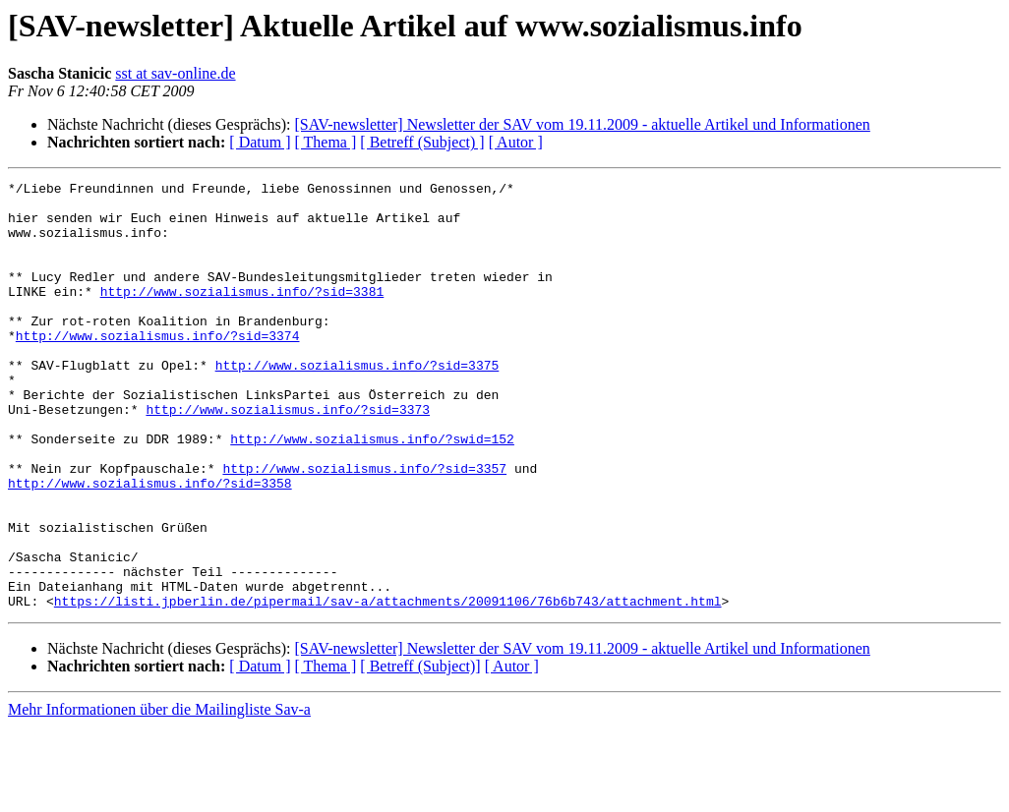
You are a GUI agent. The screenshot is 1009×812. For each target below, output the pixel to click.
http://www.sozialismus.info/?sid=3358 (150, 544)
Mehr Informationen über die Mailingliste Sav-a (159, 794)
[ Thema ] (326, 142)
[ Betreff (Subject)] (420, 751)
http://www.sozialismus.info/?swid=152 (372, 491)
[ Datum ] (259, 142)
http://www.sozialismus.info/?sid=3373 (288, 456)
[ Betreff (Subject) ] (422, 142)
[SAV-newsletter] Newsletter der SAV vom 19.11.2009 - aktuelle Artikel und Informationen (581, 124)
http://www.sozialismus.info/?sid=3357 (364, 527)
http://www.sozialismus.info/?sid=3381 (242, 314)
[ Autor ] (516, 142)
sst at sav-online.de (175, 73)
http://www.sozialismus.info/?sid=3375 (357, 403)
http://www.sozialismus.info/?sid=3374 (158, 368)
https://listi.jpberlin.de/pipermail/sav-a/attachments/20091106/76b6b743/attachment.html (388, 686)
